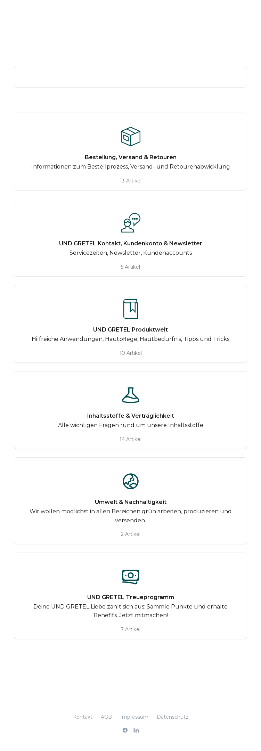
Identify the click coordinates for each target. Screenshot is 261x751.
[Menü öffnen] (241, 12)
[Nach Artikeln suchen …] (130, 77)
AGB (106, 717)
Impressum (134, 717)
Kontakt (82, 717)
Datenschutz (172, 717)
